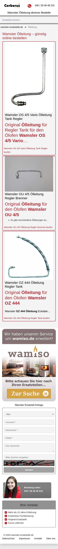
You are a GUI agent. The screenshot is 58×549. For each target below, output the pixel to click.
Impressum (24, 538)
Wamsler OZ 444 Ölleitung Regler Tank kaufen (27, 318)
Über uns (50, 538)
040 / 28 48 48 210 (44, 5)
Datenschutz (8, 538)
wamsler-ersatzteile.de (12, 27)
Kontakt (38, 538)
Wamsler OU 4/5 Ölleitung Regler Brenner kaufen (28, 227)
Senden (29, 470)
